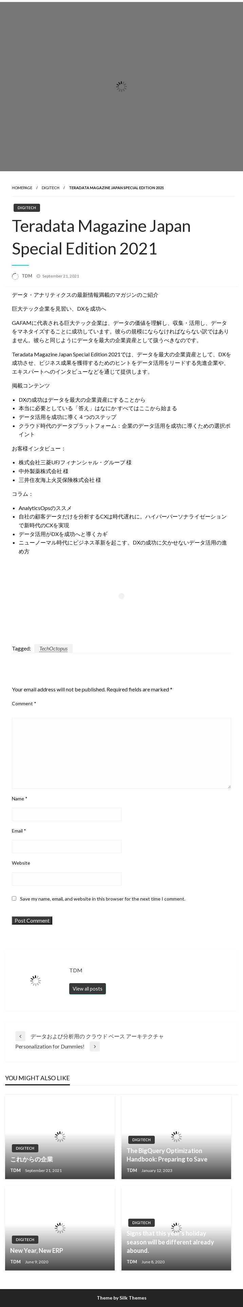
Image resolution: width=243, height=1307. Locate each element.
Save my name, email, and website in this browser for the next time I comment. (102, 899)
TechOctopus (53, 648)
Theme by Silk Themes (122, 1298)
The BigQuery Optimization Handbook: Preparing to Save (167, 1155)
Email (19, 831)
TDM (27, 276)
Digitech (50, 187)
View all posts (87, 989)
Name (19, 798)
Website (21, 863)
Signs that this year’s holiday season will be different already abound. (170, 1242)
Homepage (22, 187)
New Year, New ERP (36, 1250)
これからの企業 (31, 1159)
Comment (24, 703)
